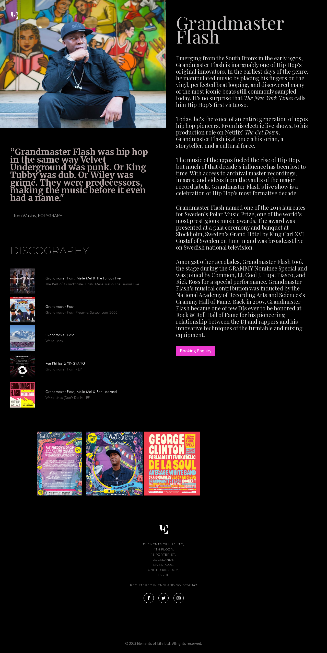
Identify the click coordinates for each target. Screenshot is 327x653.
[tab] (10, 229)
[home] (18, 12)
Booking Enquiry (195, 351)
